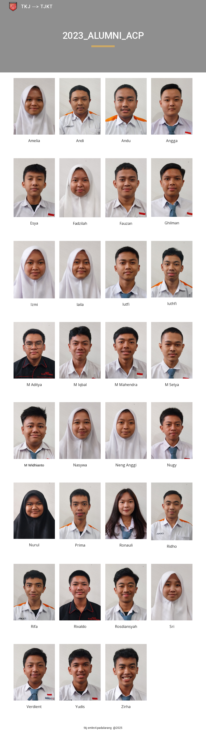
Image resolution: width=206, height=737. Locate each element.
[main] (103, 36)
